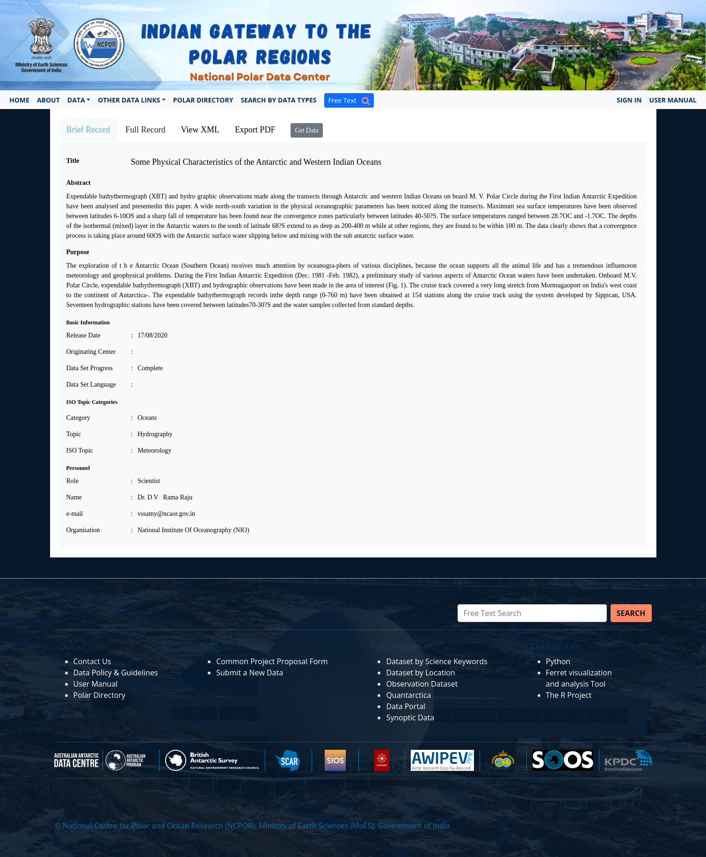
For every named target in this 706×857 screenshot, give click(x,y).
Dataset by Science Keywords (436, 661)
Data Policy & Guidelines (115, 672)
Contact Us (92, 661)
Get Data (306, 130)
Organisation (83, 530)
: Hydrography (152, 434)
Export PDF (255, 129)
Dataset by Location (420, 672)
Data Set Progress (89, 368)
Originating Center (91, 351)
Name (74, 497)
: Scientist (145, 480)
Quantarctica (408, 695)
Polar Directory (203, 99)
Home (19, 99)
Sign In (629, 99)
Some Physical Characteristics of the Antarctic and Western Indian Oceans (256, 162)
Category (78, 417)
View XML (200, 129)
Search (631, 613)
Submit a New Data (249, 672)
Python (558, 661)
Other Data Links (129, 99)
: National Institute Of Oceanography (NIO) (190, 530)
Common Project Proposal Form (272, 661)
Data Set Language (91, 384)
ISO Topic (79, 450)
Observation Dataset (422, 684)
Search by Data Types (278, 99)
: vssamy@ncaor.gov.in (163, 513)
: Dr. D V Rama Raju (162, 497)
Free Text (349, 100)
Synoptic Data (410, 717)
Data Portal (405, 706)
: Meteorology (151, 450)
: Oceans (144, 417)
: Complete (147, 368)
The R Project (569, 695)
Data (76, 99)
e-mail (74, 513)
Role (72, 480)
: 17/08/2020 (149, 335)
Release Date (83, 335)
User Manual (673, 99)
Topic (73, 434)
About (48, 99)
